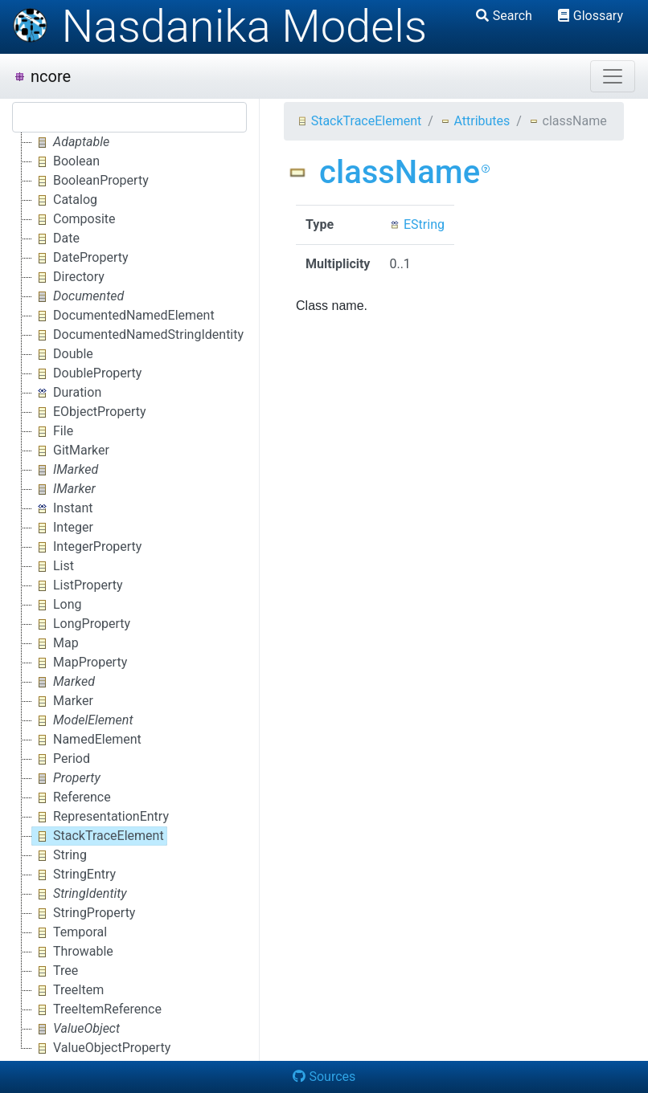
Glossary (590, 15)
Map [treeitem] (55, 643)
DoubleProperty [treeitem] (86, 373)
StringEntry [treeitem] (74, 874)
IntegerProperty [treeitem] (86, 547)
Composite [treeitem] (74, 219)
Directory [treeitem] (68, 277)
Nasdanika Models (219, 26)
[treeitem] (72, 142)
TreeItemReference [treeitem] (97, 1009)
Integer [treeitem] (62, 527)
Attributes (475, 120)
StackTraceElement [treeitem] (98, 836)
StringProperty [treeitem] (83, 913)
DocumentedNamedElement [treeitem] (123, 315)
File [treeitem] (52, 431)
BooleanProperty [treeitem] (90, 180)
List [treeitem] (53, 566)
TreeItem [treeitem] (68, 990)
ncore (42, 76)
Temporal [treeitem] (69, 932)
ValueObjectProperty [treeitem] (101, 1048)
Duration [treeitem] (66, 392)
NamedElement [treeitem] (86, 739)
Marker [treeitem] (62, 701)
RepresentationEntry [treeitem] (100, 816)
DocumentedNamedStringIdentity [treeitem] (138, 335)
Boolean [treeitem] (66, 161)
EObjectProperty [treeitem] (89, 412)
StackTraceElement (359, 120)
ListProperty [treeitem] (77, 585)
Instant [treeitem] (62, 508)
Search (504, 15)
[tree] (129, 595)
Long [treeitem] (57, 604)
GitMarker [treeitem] (70, 450)
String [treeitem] (59, 855)
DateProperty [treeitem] (80, 257)
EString (417, 224)
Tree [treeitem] (55, 971)
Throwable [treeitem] (72, 951)
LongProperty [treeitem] (81, 624)
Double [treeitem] (62, 354)
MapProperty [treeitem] (79, 662)
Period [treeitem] (61, 759)
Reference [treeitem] (71, 797)
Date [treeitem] (56, 238)
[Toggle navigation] (612, 76)
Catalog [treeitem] (64, 200)
